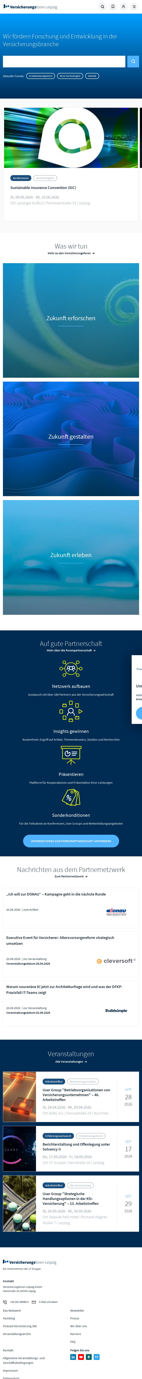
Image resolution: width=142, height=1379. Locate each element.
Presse (74, 1318)
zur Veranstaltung (35, 959)
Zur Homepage (37, 7)
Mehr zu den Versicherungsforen (69, 253)
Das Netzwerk (12, 1310)
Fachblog (9, 1318)
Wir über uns (78, 1326)
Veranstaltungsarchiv (17, 1334)
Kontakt (8, 1350)
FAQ (72, 1342)
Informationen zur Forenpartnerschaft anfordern (71, 841)
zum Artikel (30, 909)
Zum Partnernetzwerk (69, 876)
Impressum (10, 1370)
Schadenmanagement (40, 75)
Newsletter (77, 1310)
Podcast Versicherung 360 (20, 1326)
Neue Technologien (70, 75)
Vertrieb (92, 75)
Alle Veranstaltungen (69, 1061)
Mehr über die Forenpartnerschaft (69, 650)
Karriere (75, 1334)
